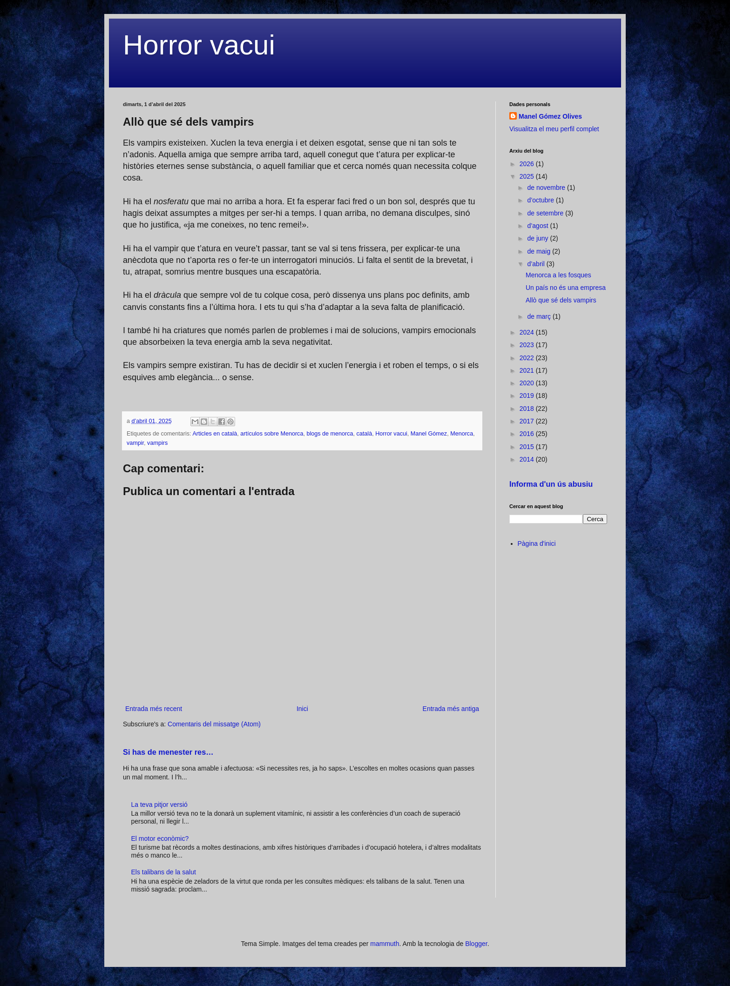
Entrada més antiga (451, 708)
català (364, 433)
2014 (528, 459)
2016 (528, 433)
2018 (528, 408)
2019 (528, 395)
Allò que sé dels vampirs (561, 300)
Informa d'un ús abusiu (551, 484)
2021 (528, 370)
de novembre (547, 187)
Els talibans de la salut (163, 872)
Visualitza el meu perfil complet (554, 129)
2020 (528, 383)
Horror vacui (199, 44)
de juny (538, 238)
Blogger (476, 943)
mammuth (384, 943)
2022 (528, 358)
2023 (528, 345)
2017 (528, 421)
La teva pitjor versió (159, 804)
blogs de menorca (329, 433)
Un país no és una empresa (566, 287)
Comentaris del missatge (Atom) (214, 724)
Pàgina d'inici (537, 543)
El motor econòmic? (160, 838)
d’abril (536, 264)
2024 (528, 332)
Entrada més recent (153, 708)
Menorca (461, 433)
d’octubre (541, 200)
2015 (528, 446)
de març (539, 316)
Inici (302, 708)
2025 (528, 176)
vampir (135, 443)
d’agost (538, 225)
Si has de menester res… (168, 752)
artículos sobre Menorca (271, 433)
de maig (539, 251)
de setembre (546, 213)
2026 (528, 164)
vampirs (157, 443)
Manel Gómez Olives (550, 116)
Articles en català (214, 433)
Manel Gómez (429, 433)
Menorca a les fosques (558, 275)
